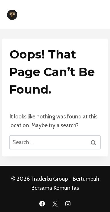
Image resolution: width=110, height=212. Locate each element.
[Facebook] (42, 203)
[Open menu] (96, 14)
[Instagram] (67, 203)
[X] (55, 203)
